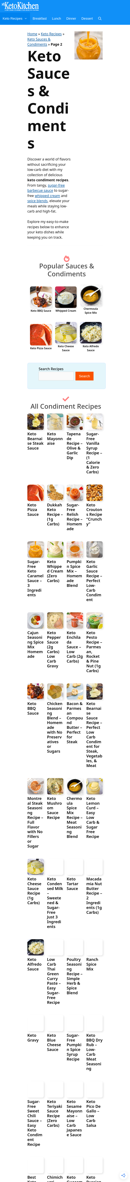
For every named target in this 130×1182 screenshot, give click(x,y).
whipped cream (47, 195)
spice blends (37, 200)
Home (32, 34)
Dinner (71, 18)
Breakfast (40, 18)
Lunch (56, 18)
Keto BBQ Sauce (41, 311)
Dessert (87, 18)
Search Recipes (51, 369)
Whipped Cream (66, 311)
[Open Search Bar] (100, 18)
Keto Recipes (51, 34)
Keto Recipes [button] (16, 18)
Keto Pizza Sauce (41, 348)
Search (84, 376)
